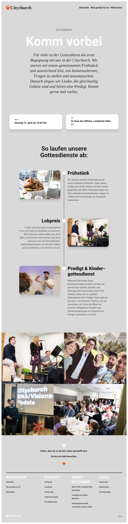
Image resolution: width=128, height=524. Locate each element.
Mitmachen (116, 7)
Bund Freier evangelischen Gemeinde (82, 488)
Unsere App (48, 492)
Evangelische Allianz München (80, 497)
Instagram (48, 482)
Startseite (77, 7)
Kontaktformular (50, 502)
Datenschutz (104, 487)
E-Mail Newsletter (51, 497)
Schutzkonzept (105, 492)
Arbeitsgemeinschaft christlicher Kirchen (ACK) (82, 505)
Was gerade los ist (96, 7)
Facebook (48, 487)
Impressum (103, 482)
